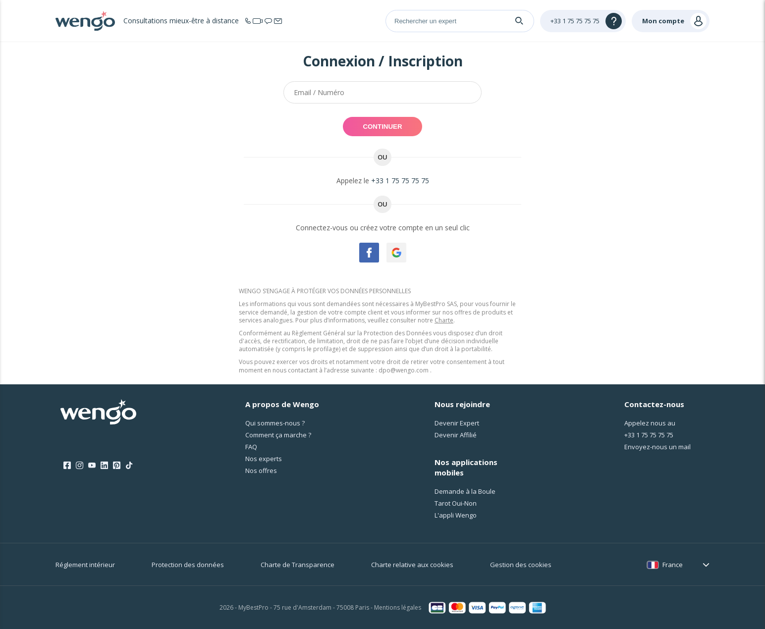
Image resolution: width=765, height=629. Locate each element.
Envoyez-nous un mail (657, 446)
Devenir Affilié (456, 434)
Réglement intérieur (85, 564)
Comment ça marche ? (278, 434)
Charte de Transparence (297, 564)
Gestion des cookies (520, 564)
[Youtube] (92, 465)
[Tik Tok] (129, 465)
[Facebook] (67, 465)
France (672, 564)
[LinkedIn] (104, 465)
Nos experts (263, 458)
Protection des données (188, 564)
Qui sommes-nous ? (275, 423)
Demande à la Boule (465, 491)
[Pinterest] (116, 465)
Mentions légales (397, 607)
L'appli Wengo (456, 515)
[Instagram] (79, 465)
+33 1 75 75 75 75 (400, 180)
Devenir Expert (457, 423)
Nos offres (261, 470)
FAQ (251, 446)
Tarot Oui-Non (456, 503)
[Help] (583, 21)
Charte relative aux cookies (412, 564)
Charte (444, 320)
